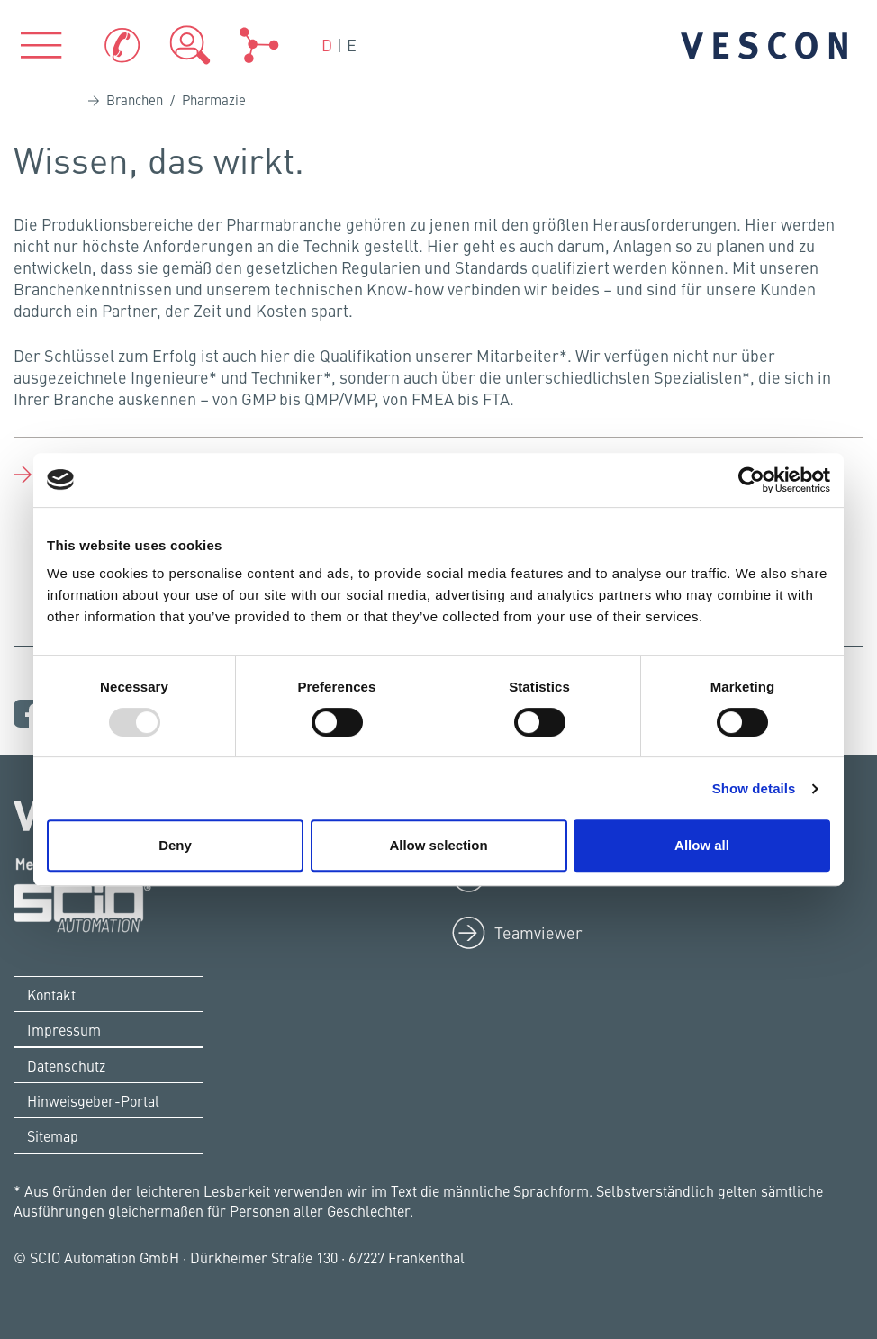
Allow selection (438, 845)
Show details (754, 788)
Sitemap (52, 1135)
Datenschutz (66, 1065)
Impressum (64, 1029)
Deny (175, 845)
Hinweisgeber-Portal (93, 1100)
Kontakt (51, 994)
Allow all (701, 845)
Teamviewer (538, 932)
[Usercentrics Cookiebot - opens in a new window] (751, 479)
